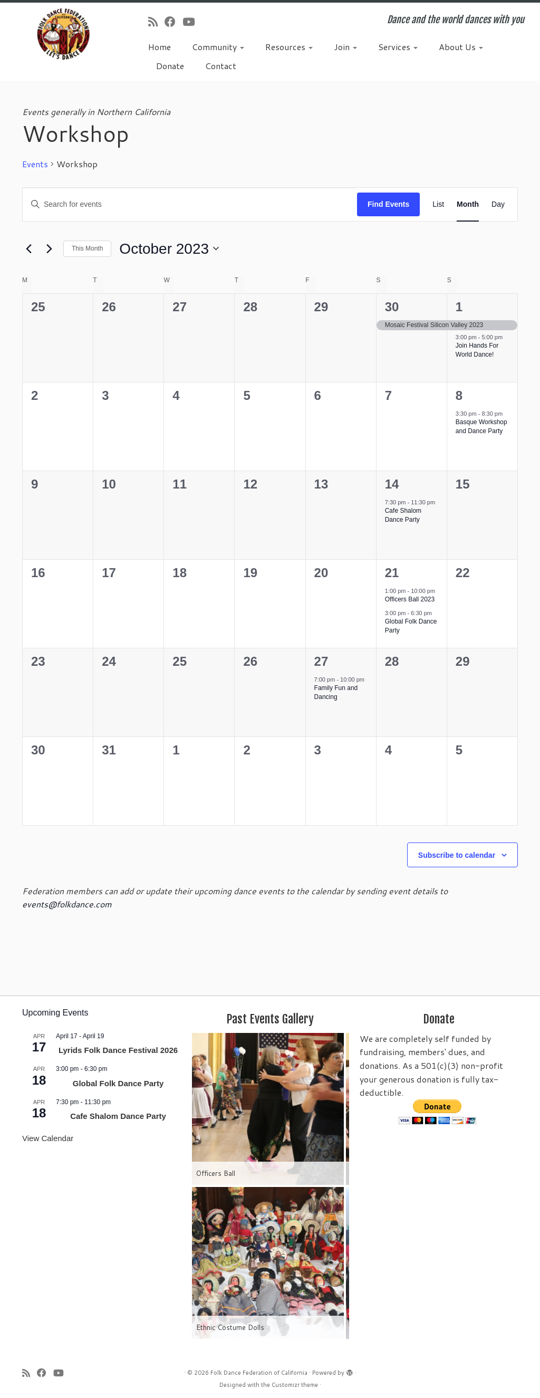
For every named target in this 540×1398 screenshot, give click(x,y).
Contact (220, 66)
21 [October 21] (392, 573)
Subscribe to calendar (456, 855)
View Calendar (47, 1138)
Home (159, 47)
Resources (289, 47)
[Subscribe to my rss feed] (156, 22)
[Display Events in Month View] (468, 204)
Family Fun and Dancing (336, 692)
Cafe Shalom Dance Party (403, 515)
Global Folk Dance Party (118, 1083)
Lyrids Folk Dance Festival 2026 (118, 1050)
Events (35, 164)
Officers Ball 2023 (410, 599)
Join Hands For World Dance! (477, 350)
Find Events (388, 204)
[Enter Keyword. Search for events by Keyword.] (190, 204)
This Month (87, 248)
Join (345, 47)
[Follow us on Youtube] (191, 22)
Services (398, 47)
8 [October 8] (459, 395)
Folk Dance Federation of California (258, 1372)
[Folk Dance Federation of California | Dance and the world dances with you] (63, 34)
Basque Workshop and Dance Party (481, 426)
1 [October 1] (459, 307)
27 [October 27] (321, 661)
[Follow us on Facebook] (173, 22)
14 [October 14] (392, 484)
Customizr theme (295, 1385)
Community (218, 47)
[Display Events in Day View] (498, 204)
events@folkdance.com (67, 904)
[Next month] (49, 248)
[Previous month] (28, 248)
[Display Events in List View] (438, 204)
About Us (461, 47)
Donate (170, 66)
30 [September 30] (392, 307)
